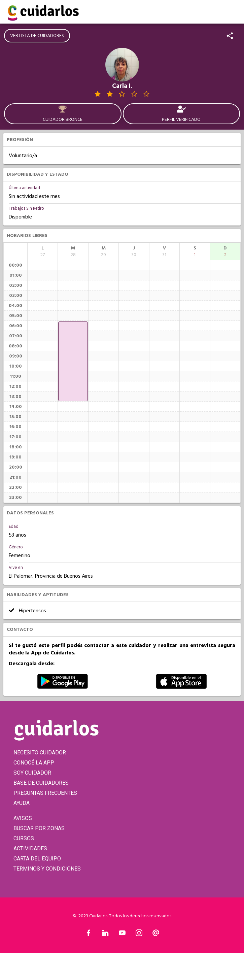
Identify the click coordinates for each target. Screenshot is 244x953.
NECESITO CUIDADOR (39, 752)
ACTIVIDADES (30, 848)
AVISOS (22, 818)
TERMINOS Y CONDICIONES (47, 868)
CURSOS (23, 838)
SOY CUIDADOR (32, 773)
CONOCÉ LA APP (33, 762)
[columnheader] (42, 251)
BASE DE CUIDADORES (41, 783)
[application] (73, 361)
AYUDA (21, 803)
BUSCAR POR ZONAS (39, 828)
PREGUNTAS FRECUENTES (45, 793)
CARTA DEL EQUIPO (37, 858)
